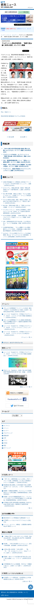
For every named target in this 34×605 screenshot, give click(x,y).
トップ (2, 35)
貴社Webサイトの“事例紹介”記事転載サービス (17, 518)
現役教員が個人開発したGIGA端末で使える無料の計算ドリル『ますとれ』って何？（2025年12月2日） (18, 486)
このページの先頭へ (30, 587)
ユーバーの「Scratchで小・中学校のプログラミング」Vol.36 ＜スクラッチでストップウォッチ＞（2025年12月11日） (18, 327)
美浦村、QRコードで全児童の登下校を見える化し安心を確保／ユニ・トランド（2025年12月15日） (17, 558)
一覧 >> (30, 508)
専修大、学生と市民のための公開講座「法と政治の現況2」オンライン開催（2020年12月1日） (17, 165)
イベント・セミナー (11, 35)
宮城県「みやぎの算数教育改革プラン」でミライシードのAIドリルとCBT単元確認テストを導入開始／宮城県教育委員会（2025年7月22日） (17, 498)
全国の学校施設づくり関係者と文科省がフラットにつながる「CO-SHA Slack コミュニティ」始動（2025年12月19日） (17, 183)
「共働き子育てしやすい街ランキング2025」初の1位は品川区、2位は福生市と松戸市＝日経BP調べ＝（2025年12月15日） (18, 538)
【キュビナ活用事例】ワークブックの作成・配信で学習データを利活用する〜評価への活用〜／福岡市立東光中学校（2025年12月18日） (17, 309)
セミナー (6, 430)
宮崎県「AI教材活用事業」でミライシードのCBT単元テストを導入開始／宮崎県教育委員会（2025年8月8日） (18, 492)
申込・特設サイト (6, 112)
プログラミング (8, 433)
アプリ (5, 440)
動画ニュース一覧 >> (26, 387)
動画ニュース (6, 348)
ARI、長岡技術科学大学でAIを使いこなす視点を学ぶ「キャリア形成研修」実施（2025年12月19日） (17, 223)
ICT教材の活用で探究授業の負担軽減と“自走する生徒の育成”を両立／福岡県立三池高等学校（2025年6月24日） (17, 504)
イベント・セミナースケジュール (13, 342)
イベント (6, 428)
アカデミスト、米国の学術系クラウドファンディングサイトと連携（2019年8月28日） (17, 169)
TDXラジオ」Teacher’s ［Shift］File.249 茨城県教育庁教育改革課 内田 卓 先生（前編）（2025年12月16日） (18, 377)
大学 (5, 438)
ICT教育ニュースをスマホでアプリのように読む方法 (17, 521)
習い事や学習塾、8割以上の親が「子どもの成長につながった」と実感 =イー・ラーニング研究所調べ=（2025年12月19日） (17, 195)
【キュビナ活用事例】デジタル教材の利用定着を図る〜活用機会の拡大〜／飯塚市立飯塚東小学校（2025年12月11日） (17, 321)
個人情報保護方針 (12, 592)
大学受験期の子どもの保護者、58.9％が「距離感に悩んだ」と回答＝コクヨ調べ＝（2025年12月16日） (17, 565)
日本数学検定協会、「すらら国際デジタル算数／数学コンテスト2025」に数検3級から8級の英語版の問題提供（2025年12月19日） (17, 229)
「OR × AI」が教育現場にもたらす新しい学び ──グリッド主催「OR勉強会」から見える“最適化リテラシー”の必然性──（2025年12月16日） (18, 480)
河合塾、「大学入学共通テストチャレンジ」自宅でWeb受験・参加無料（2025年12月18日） (17, 544)
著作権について (22, 592)
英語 (5, 445)
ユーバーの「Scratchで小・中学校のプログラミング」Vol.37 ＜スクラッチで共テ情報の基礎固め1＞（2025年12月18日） (18, 315)
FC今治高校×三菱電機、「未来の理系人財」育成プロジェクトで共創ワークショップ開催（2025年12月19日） (17, 217)
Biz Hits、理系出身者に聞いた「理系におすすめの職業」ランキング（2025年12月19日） (16, 206)
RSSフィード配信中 (17, 393)
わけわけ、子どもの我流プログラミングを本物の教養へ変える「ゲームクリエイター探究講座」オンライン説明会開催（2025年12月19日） (17, 235)
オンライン (7, 425)
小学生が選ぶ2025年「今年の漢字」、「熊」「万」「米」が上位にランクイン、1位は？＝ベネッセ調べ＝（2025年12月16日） (17, 551)
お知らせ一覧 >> (27, 581)
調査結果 (6, 435)
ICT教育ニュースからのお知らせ (12, 573)
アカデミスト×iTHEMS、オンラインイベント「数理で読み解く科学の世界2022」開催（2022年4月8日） (17, 156)
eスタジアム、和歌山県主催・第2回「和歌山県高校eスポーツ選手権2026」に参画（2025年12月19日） (16, 189)
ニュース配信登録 (24, 12)
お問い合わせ (5, 595)
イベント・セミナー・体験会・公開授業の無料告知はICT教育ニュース (17, 525)
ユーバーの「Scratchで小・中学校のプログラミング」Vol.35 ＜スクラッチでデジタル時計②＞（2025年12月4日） (18, 333)
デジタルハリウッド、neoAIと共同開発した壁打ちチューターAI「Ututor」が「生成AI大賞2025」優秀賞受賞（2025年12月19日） (17, 211)
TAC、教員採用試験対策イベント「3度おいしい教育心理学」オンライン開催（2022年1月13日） (17, 161)
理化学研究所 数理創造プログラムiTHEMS (13, 116)
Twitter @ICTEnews (17, 405)
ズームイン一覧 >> (26, 337)
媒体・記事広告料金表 (11, 12)
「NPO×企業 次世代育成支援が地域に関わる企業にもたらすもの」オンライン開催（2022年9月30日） (17, 150)
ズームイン (5, 304)
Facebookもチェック (17, 399)
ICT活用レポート (7, 475)
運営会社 (3, 592)
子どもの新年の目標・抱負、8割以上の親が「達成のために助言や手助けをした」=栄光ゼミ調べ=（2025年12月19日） (17, 201)
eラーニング (7, 448)
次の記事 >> (23, 137)
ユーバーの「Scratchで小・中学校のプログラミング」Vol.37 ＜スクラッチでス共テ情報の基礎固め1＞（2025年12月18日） (18, 359)
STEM (5, 443)
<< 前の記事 (10, 137)
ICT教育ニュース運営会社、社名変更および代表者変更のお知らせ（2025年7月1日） (17, 578)
